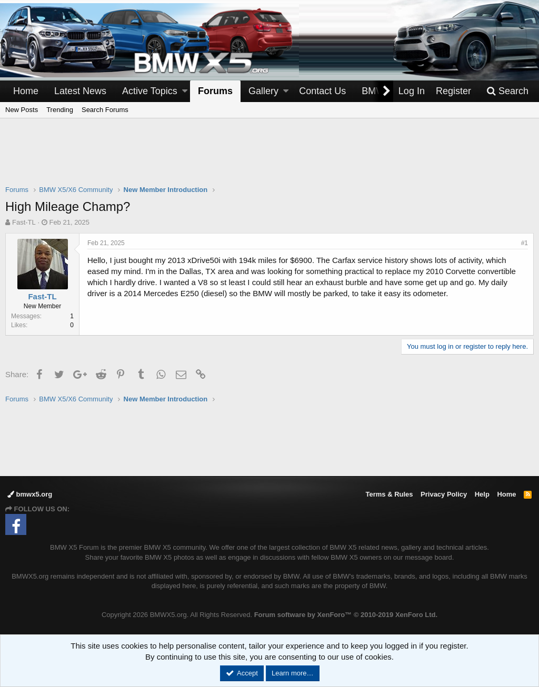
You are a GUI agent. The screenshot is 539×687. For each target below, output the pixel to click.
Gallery (263, 91)
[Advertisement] (269, 158)
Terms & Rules (389, 494)
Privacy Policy (444, 494)
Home (25, 91)
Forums (215, 91)
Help (482, 494)
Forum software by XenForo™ (345, 615)
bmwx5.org (29, 494)
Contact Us (322, 91)
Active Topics (149, 91)
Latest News (80, 91)
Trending (59, 110)
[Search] (507, 91)
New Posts (21, 110)
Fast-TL (24, 222)
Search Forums (105, 110)
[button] (184, 91)
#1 (524, 243)
